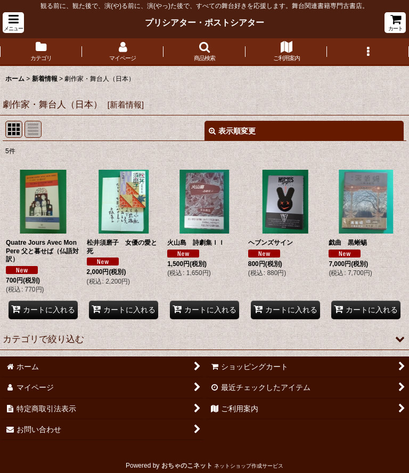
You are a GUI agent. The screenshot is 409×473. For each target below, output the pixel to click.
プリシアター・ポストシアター (204, 22)
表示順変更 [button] (232, 131)
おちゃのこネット (186, 465)
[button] (13, 22)
